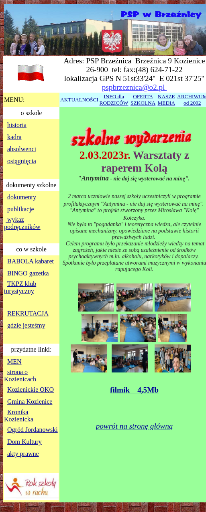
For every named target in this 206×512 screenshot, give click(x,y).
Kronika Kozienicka (18, 416)
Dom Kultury (24, 441)
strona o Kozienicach (20, 375)
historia (17, 124)
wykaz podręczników (22, 223)
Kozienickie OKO (30, 389)
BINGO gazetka (28, 273)
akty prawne (23, 453)
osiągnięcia (21, 161)
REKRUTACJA (28, 313)
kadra (14, 137)
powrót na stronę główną (134, 426)
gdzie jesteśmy (26, 325)
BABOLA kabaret (30, 261)
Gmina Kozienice (29, 401)
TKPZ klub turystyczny (20, 287)
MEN (14, 361)
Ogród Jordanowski (32, 429)
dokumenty (21, 197)
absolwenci (21, 149)
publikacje (20, 209)
